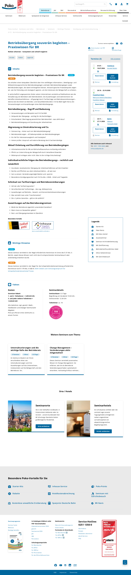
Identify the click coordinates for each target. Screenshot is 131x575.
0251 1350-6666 (99, 146)
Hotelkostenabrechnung (61, 493)
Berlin (109, 119)
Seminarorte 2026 (37, 531)
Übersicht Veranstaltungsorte (64, 525)
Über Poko (123, 10)
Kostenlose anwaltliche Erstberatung (27, 503)
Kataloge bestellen (13, 530)
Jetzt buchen (112, 77)
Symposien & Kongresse (40, 16)
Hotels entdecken (103, 431)
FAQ (79, 538)
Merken (96, 82)
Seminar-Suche (12, 525)
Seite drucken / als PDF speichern (96, 49)
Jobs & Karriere (83, 536)
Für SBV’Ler (35, 550)
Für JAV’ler (35, 548)
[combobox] (90, 4)
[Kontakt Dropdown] (110, 4)
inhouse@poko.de (97, 149)
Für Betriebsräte (36, 545)
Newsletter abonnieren (85, 533)
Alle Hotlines (82, 528)
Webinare (22, 16)
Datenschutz (73, 572)
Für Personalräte (37, 553)
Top (125, 562)
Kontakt (125, 21)
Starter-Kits (15, 486)
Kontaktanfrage (116, 49)
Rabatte (14, 493)
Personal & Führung (108, 10)
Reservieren (99, 76)
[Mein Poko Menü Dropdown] (121, 4)
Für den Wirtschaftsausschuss (41, 555)
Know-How (112, 16)
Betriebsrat (45, 10)
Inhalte (11, 58)
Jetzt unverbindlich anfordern (41, 231)
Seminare (8, 16)
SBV (61, 10)
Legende (30, 58)
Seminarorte (77, 16)
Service (125, 16)
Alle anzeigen (115, 59)
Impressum (63, 572)
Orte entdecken (43, 426)
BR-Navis (97, 503)
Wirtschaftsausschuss (88, 10)
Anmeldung (113, 82)
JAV (55, 10)
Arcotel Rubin (112, 68)
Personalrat (72, 10)
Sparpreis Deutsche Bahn (62, 503)
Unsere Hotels (59, 527)
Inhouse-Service (61, 16)
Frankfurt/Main (98, 95)
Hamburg (110, 66)
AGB (55, 572)
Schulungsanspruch (95, 16)
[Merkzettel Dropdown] (116, 4)
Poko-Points (99, 486)
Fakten (20, 58)
